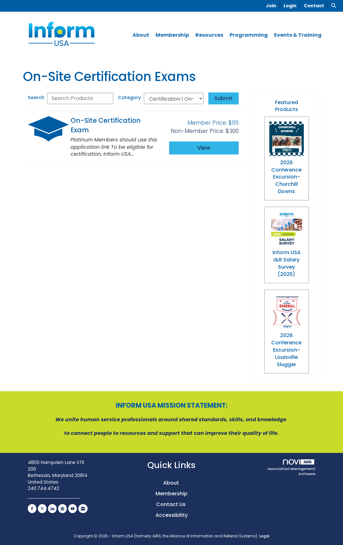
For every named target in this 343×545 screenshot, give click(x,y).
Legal (264, 536)
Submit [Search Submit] (223, 98)
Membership (172, 35)
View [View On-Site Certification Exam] (204, 148)
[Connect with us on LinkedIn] (52, 508)
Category (129, 97)
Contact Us (171, 504)
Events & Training (298, 35)
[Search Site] (334, 5)
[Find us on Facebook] (32, 508)
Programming (249, 35)
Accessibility (172, 515)
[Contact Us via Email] (83, 508)
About (140, 35)
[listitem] (274, 5)
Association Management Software (291, 468)
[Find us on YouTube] (72, 508)
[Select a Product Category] (174, 98)
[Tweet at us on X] (42, 508)
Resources (209, 35)
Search (36, 97)
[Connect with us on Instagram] (62, 508)
